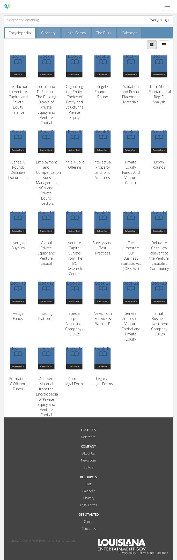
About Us (88, 453)
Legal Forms (76, 32)
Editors (88, 467)
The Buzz (103, 32)
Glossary (48, 32)
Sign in (88, 521)
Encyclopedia (20, 32)
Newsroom (88, 460)
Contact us (89, 528)
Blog (88, 484)
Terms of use (146, 553)
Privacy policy (128, 553)
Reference (88, 437)
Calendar (129, 32)
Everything (159, 19)
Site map (162, 553)
